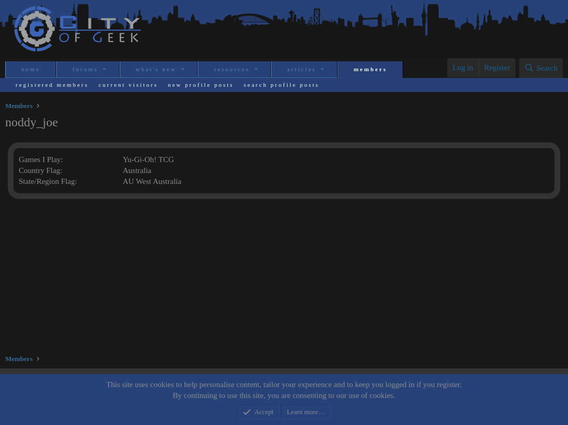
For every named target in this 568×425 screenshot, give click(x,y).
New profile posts (201, 85)
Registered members (52, 85)
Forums (85, 69)
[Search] (541, 68)
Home (30, 69)
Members (370, 69)
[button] (105, 69)
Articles (301, 69)
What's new (156, 69)
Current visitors (128, 85)
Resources (232, 69)
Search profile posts (282, 85)
